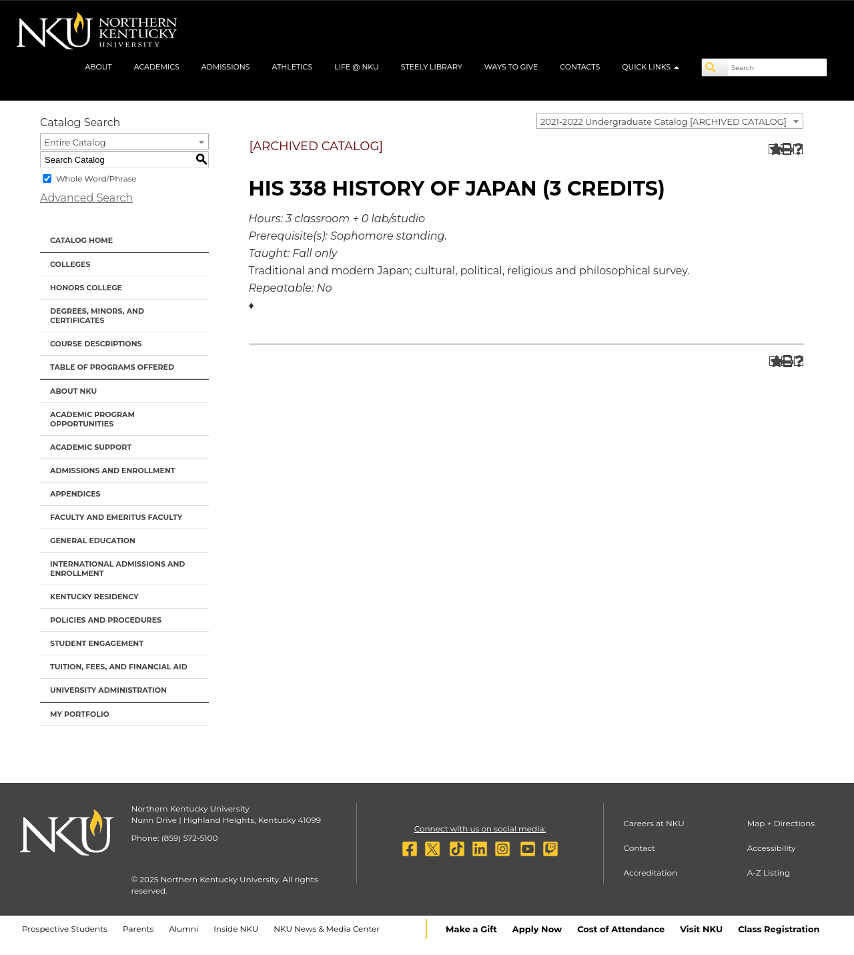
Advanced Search (86, 198)
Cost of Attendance (621, 929)
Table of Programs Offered (112, 367)
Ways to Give (511, 66)
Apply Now (537, 929)
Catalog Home (81, 240)
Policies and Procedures (105, 620)
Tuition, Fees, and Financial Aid (118, 666)
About (98, 66)
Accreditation (651, 873)
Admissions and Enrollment (112, 470)
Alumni (183, 929)
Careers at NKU (654, 823)
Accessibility (771, 848)
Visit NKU (701, 929)
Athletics (292, 66)
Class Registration (778, 929)
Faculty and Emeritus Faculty (116, 517)
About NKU (73, 391)
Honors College (86, 287)
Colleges (70, 264)
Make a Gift (471, 929)
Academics (156, 66)
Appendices (75, 494)
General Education (92, 540)
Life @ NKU (356, 66)
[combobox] (669, 121)
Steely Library (431, 66)
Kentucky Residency (94, 596)
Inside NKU (236, 929)
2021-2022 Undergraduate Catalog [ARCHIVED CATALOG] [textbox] (663, 121)
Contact (639, 848)
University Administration (108, 690)
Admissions (225, 66)
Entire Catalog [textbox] (75, 142)
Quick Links (650, 66)
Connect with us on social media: (480, 829)
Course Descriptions (96, 343)
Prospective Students (64, 929)
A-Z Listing (769, 873)
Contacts (580, 66)
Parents (138, 929)
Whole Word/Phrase (96, 179)
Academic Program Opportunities (92, 419)
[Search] (715, 67)
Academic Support (90, 447)
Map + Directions (781, 823)
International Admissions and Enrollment (117, 568)
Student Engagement (96, 643)
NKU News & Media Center (327, 929)
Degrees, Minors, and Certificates (97, 315)
